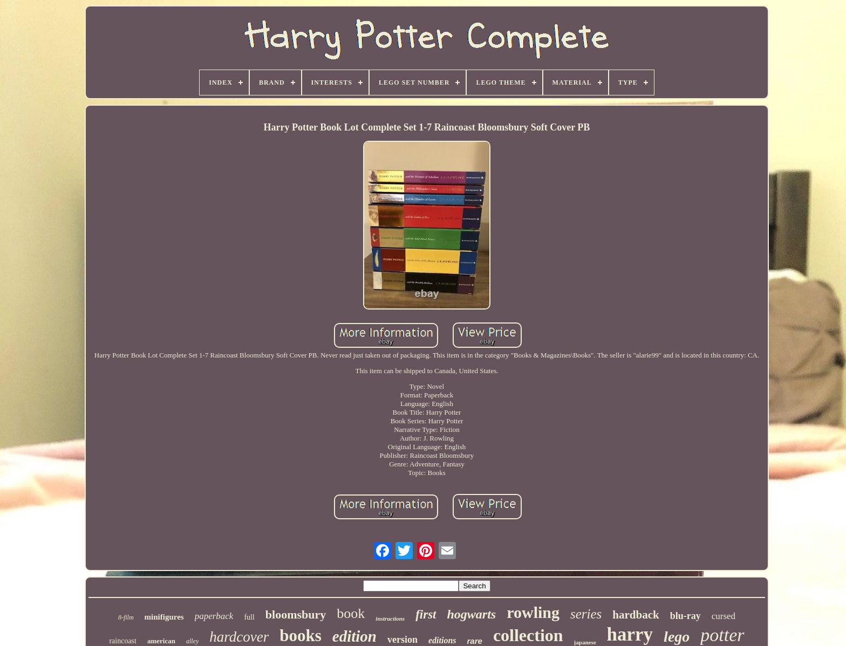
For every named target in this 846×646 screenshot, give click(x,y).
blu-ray (685, 615)
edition (354, 636)
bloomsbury (295, 614)
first (425, 614)
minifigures (164, 617)
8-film (126, 617)
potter (722, 635)
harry (630, 634)
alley (192, 641)
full (249, 617)
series (586, 614)
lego (677, 636)
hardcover (239, 637)
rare (474, 640)
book (351, 613)
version (402, 639)
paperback (214, 616)
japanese (585, 642)
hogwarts (471, 614)
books (300, 635)
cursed (723, 616)
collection (528, 635)
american (161, 641)
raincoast (123, 641)
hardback (635, 614)
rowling (533, 612)
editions (442, 640)
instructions (390, 618)
